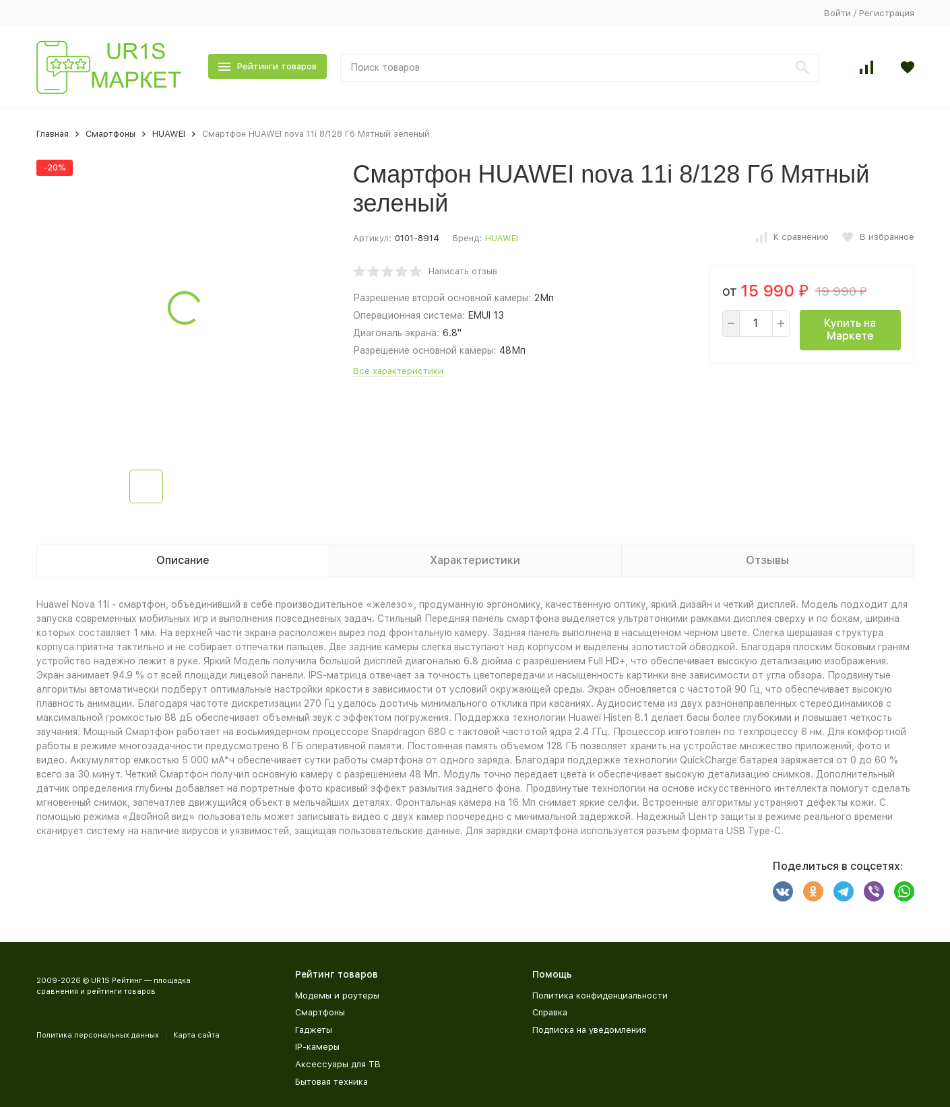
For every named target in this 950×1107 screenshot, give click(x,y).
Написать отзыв (463, 271)
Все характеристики (398, 371)
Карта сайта (196, 1035)
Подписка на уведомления (589, 1030)
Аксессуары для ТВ (338, 1064)
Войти (837, 13)
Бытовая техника (331, 1082)
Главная (52, 134)
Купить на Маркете (850, 329)
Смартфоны (110, 134)
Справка (549, 1012)
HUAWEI (168, 134)
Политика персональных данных (97, 1035)
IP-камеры (317, 1047)
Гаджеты (313, 1030)
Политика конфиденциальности (600, 995)
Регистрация (886, 13)
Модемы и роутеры (337, 995)
